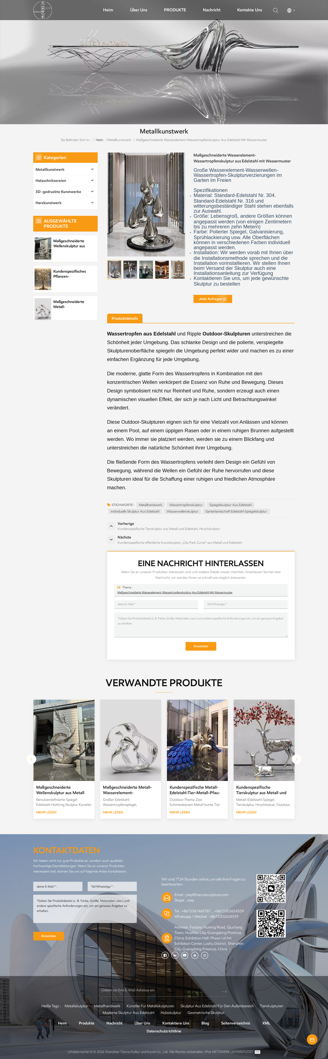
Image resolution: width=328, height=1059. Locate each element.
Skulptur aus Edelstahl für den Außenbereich (217, 1006)
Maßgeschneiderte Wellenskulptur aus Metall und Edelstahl (69, 244)
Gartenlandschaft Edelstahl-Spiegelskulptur (236, 511)
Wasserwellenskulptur (182, 511)
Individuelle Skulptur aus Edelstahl (135, 511)
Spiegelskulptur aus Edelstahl (231, 505)
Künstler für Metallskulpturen (150, 1006)
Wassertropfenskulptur (185, 505)
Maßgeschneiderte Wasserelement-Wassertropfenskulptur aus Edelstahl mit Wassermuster (175, 592)
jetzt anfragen (211, 299)
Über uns (138, 9)
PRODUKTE (175, 9)
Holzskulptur (171, 1012)
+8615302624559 (223, 916)
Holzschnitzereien (51, 180)
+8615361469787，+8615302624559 (213, 911)
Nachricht (211, 9)
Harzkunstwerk (49, 203)
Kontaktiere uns (175, 1023)
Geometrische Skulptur (205, 1012)
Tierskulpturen (271, 1006)
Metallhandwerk (150, 505)
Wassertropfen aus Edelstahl (141, 334)
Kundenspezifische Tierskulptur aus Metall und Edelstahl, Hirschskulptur (261, 790)
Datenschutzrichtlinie (164, 1031)
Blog (205, 1023)
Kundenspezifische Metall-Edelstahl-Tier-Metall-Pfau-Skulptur (195, 790)
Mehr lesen (46, 812)
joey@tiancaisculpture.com (207, 894)
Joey (190, 900)
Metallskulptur (76, 1006)
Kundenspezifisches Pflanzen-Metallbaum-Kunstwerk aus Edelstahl (69, 274)
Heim (108, 9)
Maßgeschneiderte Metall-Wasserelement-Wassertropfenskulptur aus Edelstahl (72, 304)
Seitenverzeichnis (235, 1023)
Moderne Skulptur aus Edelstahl (128, 1012)
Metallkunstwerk (119, 140)
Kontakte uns (249, 9)
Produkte (86, 1023)
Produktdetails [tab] (125, 318)
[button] (296, 759)
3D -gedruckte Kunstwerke (58, 191)
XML (266, 1023)
